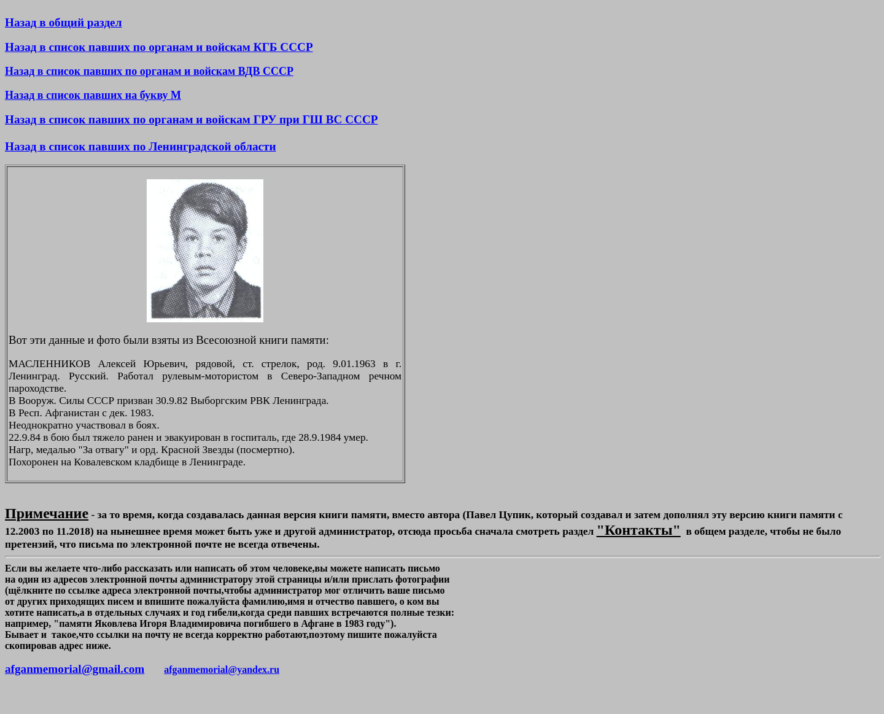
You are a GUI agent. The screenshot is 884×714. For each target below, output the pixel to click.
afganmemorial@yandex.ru (221, 669)
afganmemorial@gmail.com (74, 668)
